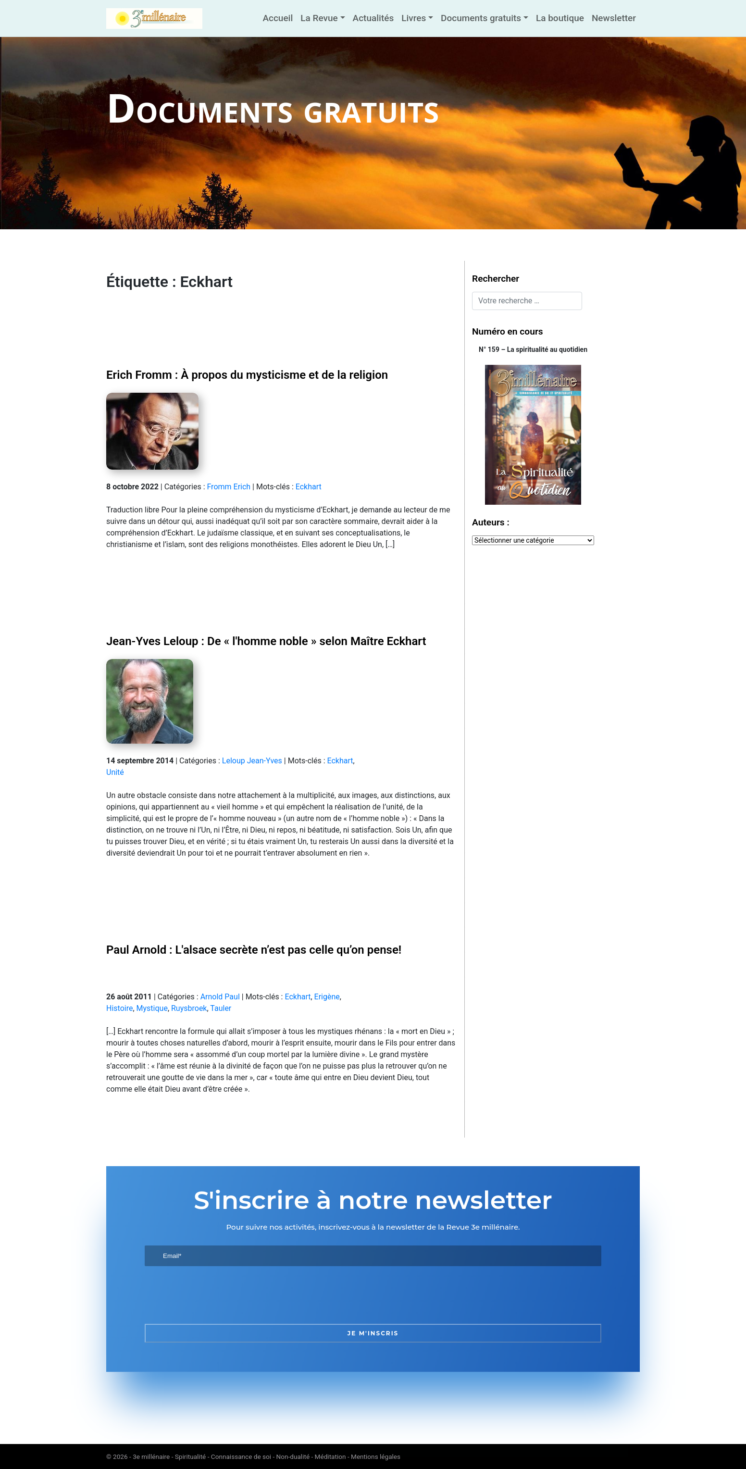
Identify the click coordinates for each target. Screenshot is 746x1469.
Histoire (119, 1008)
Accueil (277, 18)
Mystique (152, 1008)
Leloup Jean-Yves (252, 760)
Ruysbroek (189, 1008)
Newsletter (614, 18)
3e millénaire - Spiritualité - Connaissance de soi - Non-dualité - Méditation (239, 1456)
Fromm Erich (228, 486)
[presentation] (218, 1295)
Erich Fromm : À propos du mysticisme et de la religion (247, 375)
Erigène (327, 996)
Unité (115, 772)
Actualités (373, 18)
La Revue (318, 18)
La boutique (560, 18)
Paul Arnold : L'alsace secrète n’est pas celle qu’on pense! (253, 950)
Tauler (220, 1008)
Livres (413, 18)
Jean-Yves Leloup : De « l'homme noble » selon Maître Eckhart (266, 641)
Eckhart (309, 486)
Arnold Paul (220, 996)
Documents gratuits (481, 18)
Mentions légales (375, 1456)
